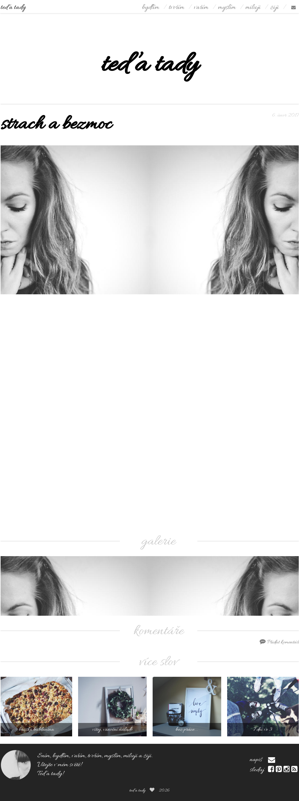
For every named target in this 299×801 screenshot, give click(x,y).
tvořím (176, 7)
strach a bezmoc (56, 125)
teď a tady (13, 7)
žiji (274, 7)
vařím (201, 7)
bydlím (150, 7)
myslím (227, 7)
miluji (253, 7)
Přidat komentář (279, 642)
